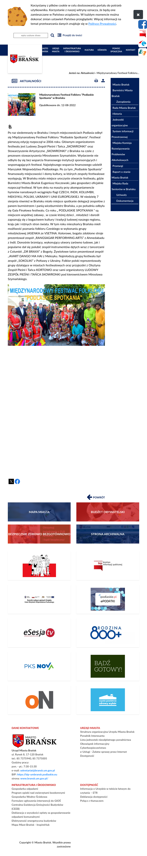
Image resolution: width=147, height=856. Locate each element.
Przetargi (118, 165)
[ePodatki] (107, 599)
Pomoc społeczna (116, 50)
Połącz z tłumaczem (91, 800)
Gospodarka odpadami (25, 788)
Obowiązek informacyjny (94, 743)
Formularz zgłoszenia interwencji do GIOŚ (36, 800)
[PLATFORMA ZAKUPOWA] (39, 699)
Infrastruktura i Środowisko (72, 50)
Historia (117, 113)
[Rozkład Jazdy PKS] (39, 666)
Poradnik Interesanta (92, 735)
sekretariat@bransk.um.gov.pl (37, 770)
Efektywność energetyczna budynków (34, 820)
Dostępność (87, 755)
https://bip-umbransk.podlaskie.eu (37, 774)
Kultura (89, 50)
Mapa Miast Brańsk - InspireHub (31, 824)
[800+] (107, 632)
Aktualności (87, 72)
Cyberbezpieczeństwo (93, 747)
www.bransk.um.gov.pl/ (34, 778)
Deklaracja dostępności (93, 796)
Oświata (102, 50)
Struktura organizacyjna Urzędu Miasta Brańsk (107, 731)
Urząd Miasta (55, 50)
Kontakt (130, 50)
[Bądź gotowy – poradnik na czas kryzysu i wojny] (107, 666)
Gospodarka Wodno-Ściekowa (29, 796)
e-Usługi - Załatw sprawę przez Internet (103, 751)
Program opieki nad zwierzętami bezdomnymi (38, 792)
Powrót (96, 496)
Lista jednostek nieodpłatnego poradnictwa (105, 739)
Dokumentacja (124, 200)
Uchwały (121, 194)
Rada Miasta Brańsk (124, 107)
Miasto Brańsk (44, 50)
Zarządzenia (123, 101)
